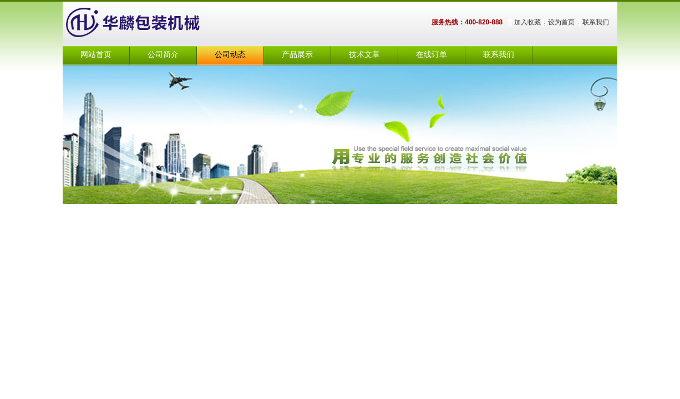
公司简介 (163, 54)
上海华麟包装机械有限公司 (146, 24)
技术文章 (364, 54)
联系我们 (595, 22)
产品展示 (297, 54)
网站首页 (95, 54)
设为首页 (561, 22)
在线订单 (431, 54)
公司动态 (230, 54)
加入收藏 (527, 22)
